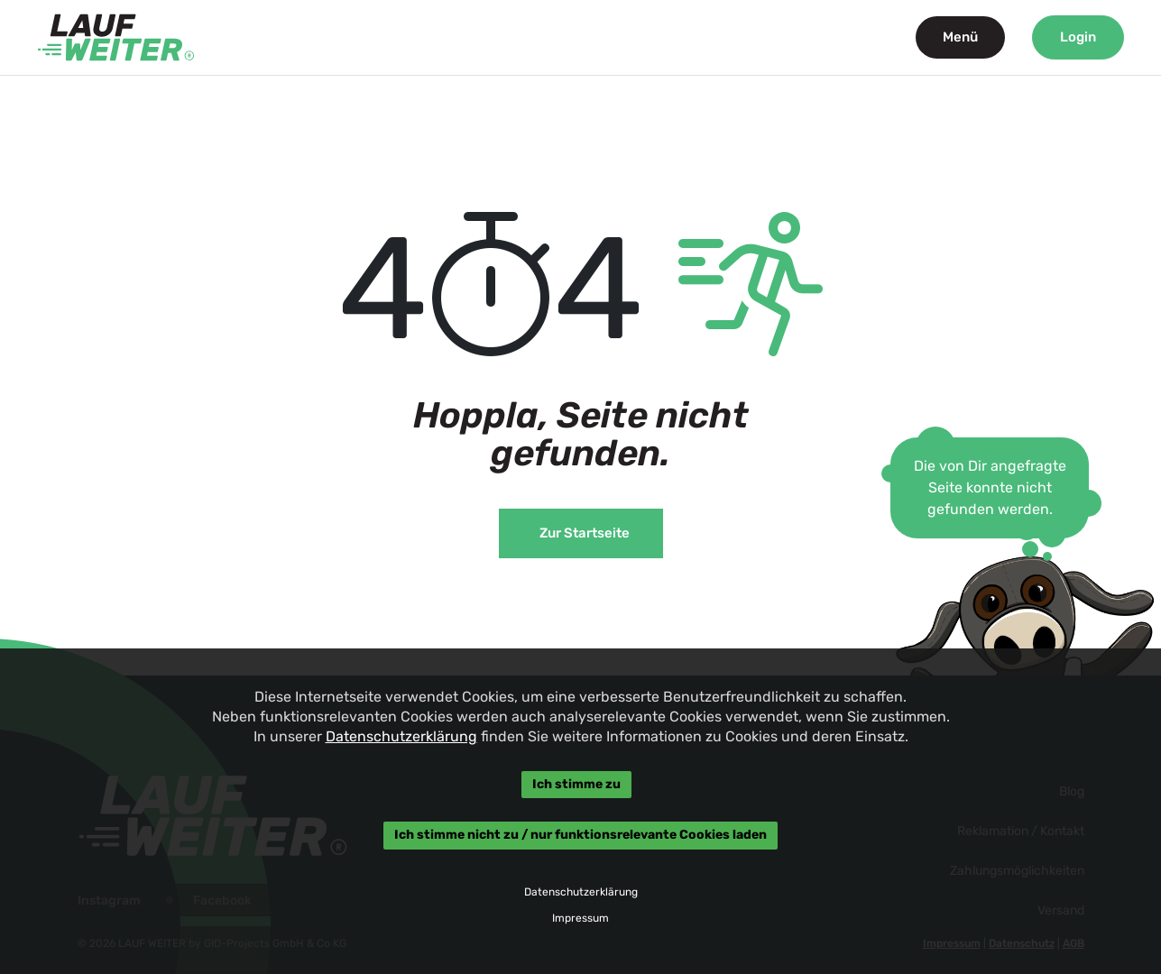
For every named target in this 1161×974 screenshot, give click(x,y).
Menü (960, 37)
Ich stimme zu (575, 784)
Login (1078, 37)
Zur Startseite (584, 533)
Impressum (580, 918)
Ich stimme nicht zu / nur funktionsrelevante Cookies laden (580, 835)
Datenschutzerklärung (400, 736)
